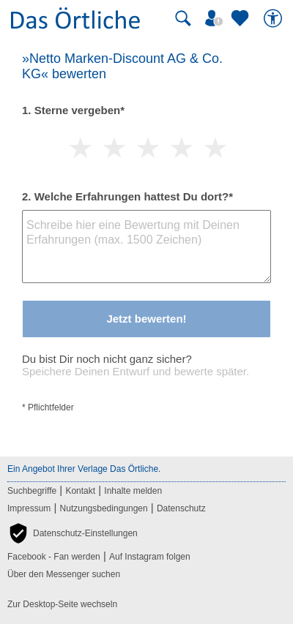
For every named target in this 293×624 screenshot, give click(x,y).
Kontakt (80, 491)
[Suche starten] (183, 18)
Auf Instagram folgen (149, 557)
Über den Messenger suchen (63, 574)
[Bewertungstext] (146, 246)
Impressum (29, 508)
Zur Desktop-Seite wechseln (62, 604)
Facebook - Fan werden (53, 557)
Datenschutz (181, 508)
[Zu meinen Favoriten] (242, 18)
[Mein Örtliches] (216, 18)
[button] (72, 533)
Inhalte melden (133, 491)
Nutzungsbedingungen (104, 508)
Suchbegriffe (31, 491)
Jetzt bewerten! (146, 318)
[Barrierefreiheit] (275, 18)
